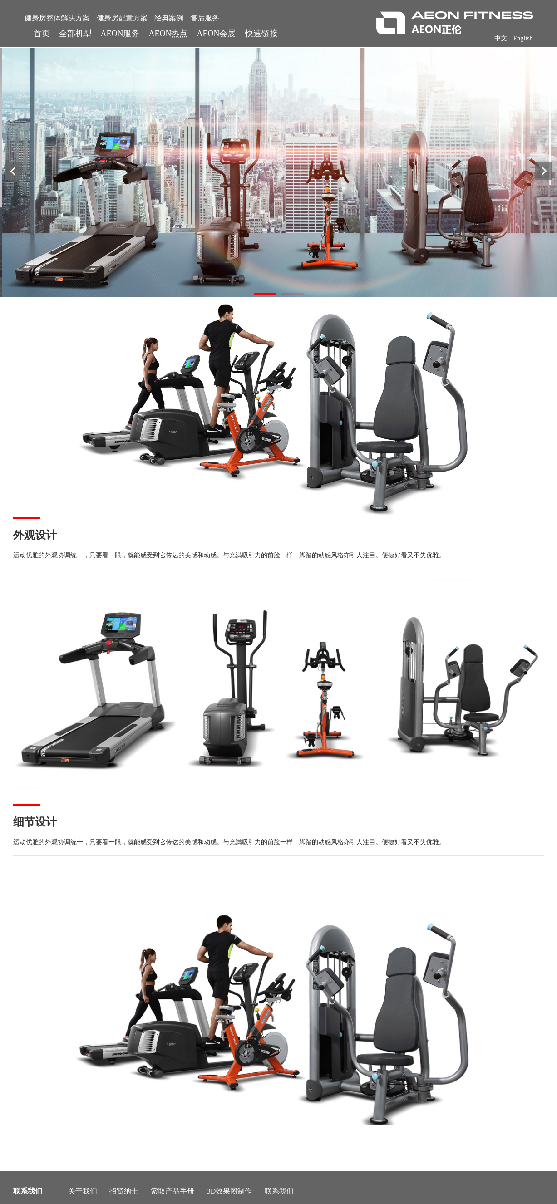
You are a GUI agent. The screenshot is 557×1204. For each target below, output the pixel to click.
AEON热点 (168, 33)
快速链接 (261, 33)
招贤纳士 (123, 1191)
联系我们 (279, 1191)
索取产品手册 (172, 1191)
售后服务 (204, 18)
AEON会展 (216, 33)
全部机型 (75, 33)
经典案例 (168, 18)
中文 (500, 38)
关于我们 (82, 1191)
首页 (42, 33)
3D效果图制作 (229, 1191)
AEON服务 (120, 33)
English (523, 38)
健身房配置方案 (122, 18)
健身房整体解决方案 (57, 18)
